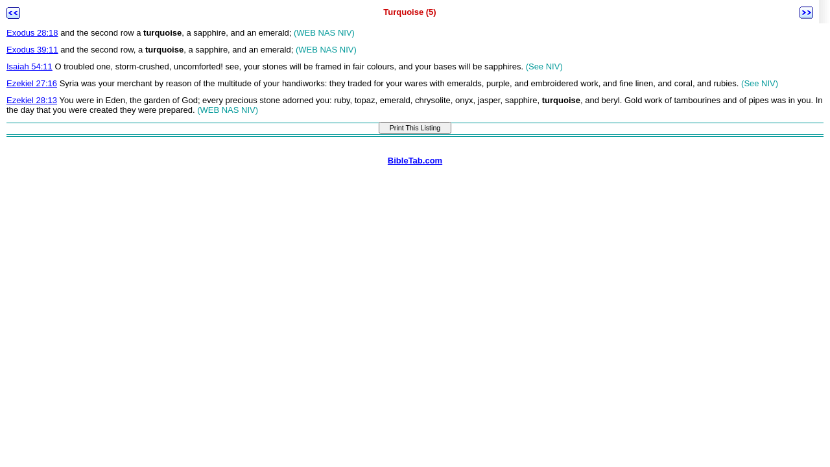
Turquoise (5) (409, 12)
